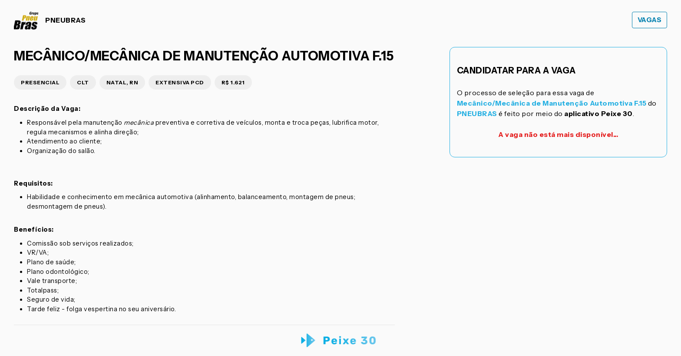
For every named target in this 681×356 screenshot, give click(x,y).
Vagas (650, 20)
